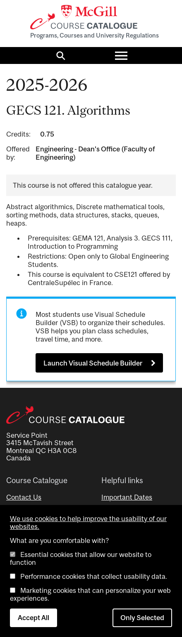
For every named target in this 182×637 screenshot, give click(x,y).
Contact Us (23, 497)
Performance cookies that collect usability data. (93, 576)
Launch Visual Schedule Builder (92, 363)
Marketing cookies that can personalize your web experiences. (90, 594)
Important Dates (126, 497)
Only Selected (142, 617)
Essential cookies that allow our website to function (80, 558)
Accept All (33, 617)
